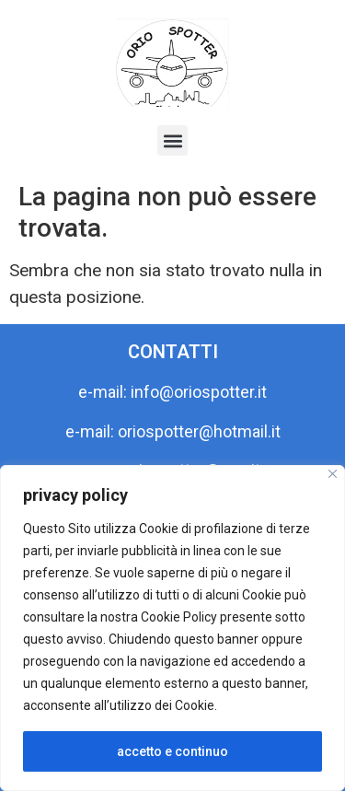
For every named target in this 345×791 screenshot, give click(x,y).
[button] (172, 140)
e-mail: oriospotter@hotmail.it (173, 431)
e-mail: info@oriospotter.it (172, 391)
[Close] (332, 474)
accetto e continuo (172, 751)
